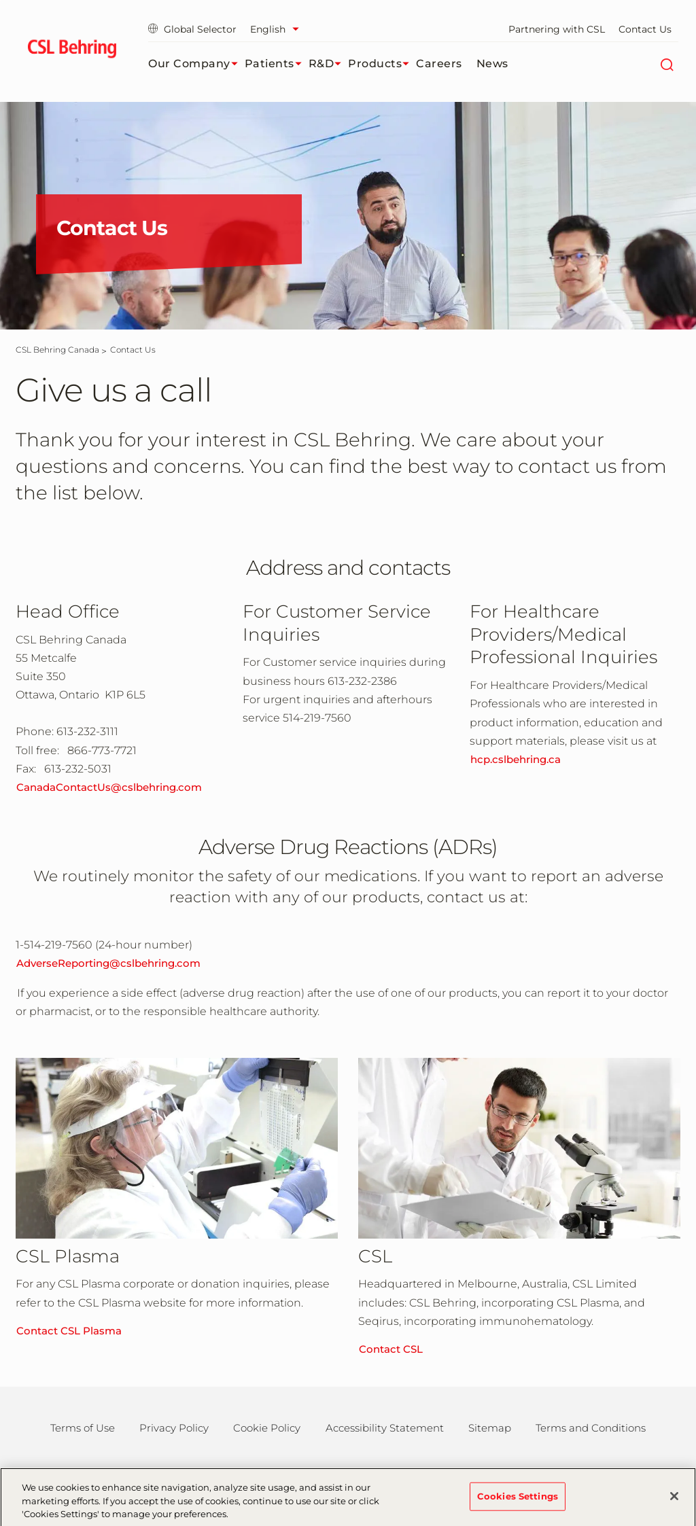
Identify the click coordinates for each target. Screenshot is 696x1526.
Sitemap (489, 1427)
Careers (439, 63)
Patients (277, 64)
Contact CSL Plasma (69, 1330)
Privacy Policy (174, 1427)
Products (382, 64)
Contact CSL (391, 1349)
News (492, 63)
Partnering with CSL (556, 29)
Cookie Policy (266, 1427)
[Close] (674, 1501)
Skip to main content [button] (0, 0)
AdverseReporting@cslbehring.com (108, 963)
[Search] (666, 64)
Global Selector (192, 29)
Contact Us (645, 29)
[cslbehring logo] (72, 51)
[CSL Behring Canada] (57, 349)
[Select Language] (278, 29)
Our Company (196, 64)
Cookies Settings (517, 1501)
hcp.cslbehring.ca (515, 759)
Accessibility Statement (385, 1427)
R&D (329, 64)
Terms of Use (82, 1427)
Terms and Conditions (591, 1427)
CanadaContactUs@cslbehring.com (109, 787)
